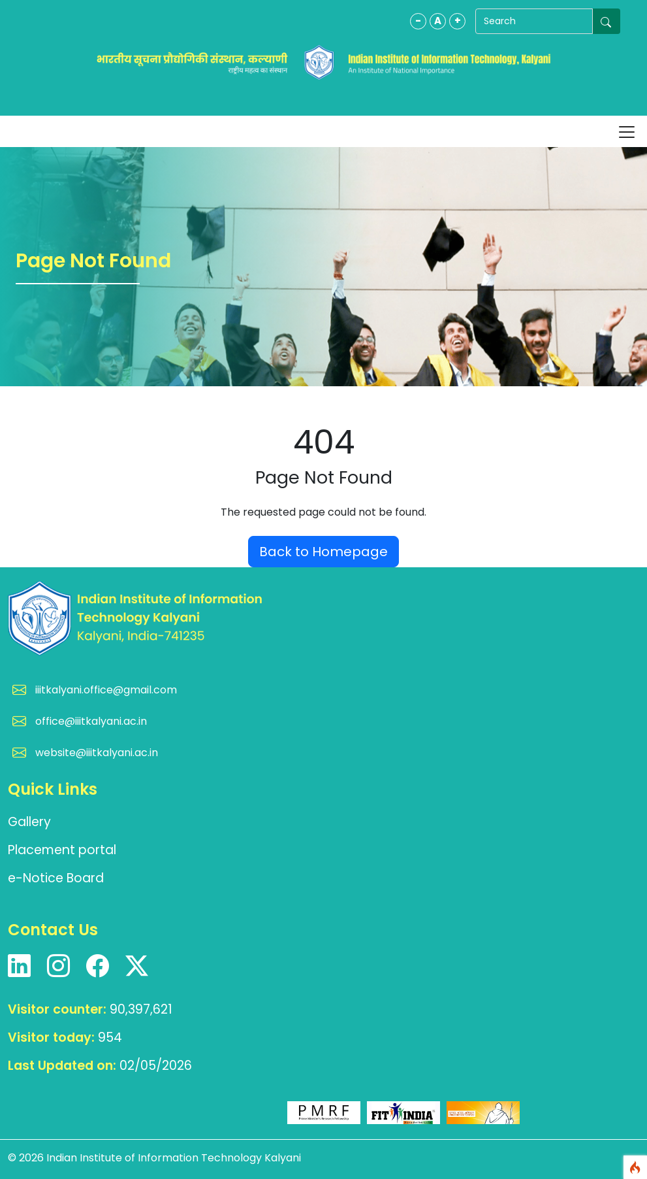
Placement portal (62, 850)
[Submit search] (606, 21)
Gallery (29, 822)
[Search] (534, 21)
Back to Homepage (323, 551)
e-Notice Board (56, 878)
